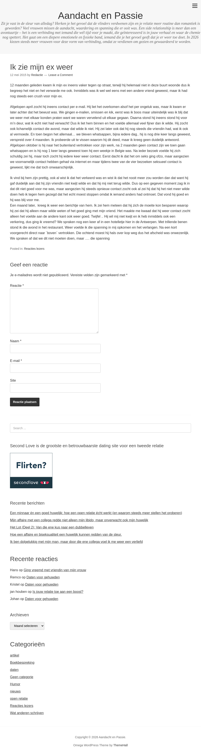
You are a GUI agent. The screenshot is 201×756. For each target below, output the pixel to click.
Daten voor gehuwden (43, 577)
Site (13, 380)
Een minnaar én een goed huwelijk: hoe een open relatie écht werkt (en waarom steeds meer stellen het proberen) (96, 513)
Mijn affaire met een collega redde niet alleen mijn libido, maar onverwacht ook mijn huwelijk (79, 520)
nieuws (15, 691)
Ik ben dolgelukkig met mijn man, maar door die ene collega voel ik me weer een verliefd (76, 542)
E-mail (16, 361)
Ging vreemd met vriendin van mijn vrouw (55, 570)
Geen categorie (21, 677)
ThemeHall (120, 745)
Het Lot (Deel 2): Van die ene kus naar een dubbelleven (52, 527)
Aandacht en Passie (100, 15)
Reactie (17, 285)
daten (14, 670)
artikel (14, 655)
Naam (15, 341)
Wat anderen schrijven (27, 713)
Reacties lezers (34, 248)
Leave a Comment (60, 75)
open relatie (19, 698)
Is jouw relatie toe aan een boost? (57, 591)
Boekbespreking (22, 662)
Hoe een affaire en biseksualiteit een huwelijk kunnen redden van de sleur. (66, 534)
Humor (15, 684)
